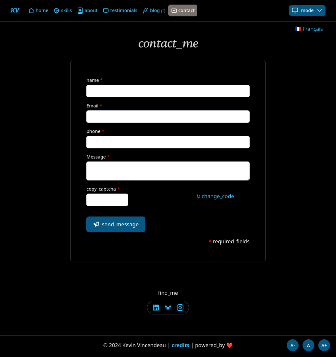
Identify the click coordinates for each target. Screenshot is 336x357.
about (87, 10)
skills (62, 10)
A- (292, 345)
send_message (115, 224)
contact (183, 10)
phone (93, 131)
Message (96, 157)
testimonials (120, 10)
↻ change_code (215, 196)
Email (92, 106)
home (38, 10)
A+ (324, 345)
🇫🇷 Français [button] (309, 28)
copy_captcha (101, 189)
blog (153, 10)
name (92, 80)
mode (307, 10)
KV (14, 10)
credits (181, 345)
